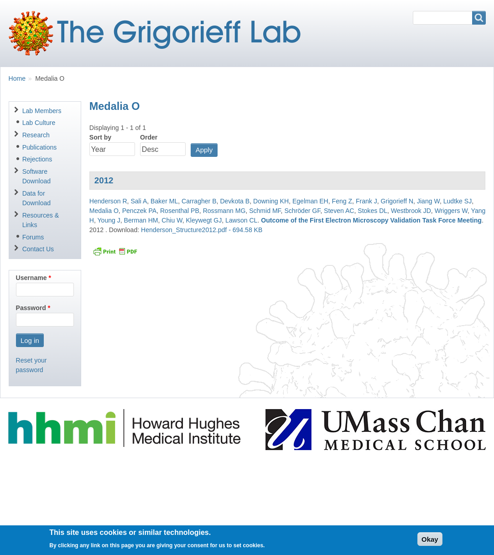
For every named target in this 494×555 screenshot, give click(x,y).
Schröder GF (302, 210)
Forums (33, 237)
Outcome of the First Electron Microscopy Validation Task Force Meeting (371, 220)
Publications (39, 147)
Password (31, 307)
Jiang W (428, 201)
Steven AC (339, 210)
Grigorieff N (397, 201)
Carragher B (199, 201)
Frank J (366, 201)
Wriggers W (451, 210)
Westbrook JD (411, 210)
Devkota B (235, 201)
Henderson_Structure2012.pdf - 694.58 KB (201, 229)
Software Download (36, 176)
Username (31, 277)
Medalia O (104, 210)
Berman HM (141, 220)
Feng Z (342, 201)
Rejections (37, 159)
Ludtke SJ (457, 201)
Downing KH (271, 201)
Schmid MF (265, 210)
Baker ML (164, 201)
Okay (429, 542)
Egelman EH (310, 201)
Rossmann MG (224, 210)
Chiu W (171, 220)
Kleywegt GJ (204, 220)
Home (17, 78)
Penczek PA (139, 210)
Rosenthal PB (179, 210)
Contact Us (38, 249)
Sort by (100, 137)
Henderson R (108, 201)
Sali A (138, 201)
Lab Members (42, 110)
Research (36, 135)
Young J (109, 220)
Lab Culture (39, 122)
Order (148, 137)
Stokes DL (372, 210)
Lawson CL (241, 220)
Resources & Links (40, 220)
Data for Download (36, 198)
